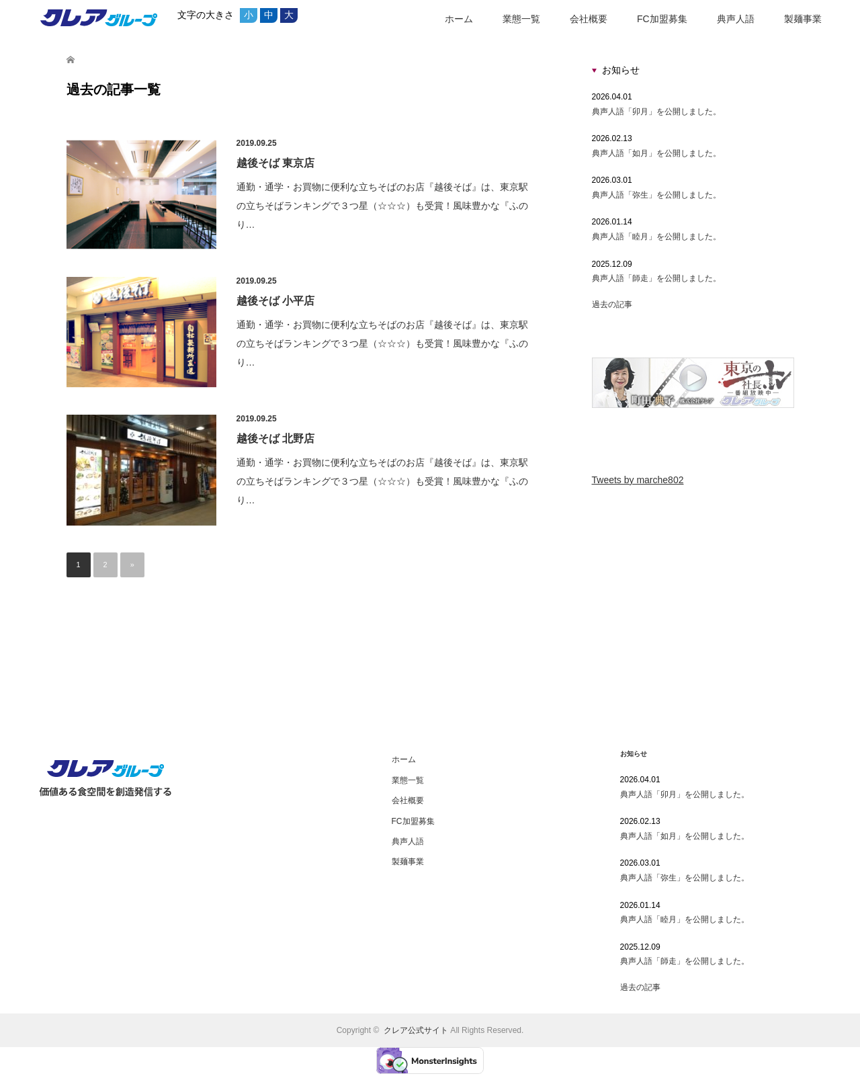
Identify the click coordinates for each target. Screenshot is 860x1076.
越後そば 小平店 (275, 300)
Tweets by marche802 (638, 479)
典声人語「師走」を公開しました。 (656, 278)
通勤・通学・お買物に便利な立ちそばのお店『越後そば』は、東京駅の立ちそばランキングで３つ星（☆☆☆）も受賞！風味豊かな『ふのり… (382, 205)
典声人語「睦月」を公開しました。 (656, 236)
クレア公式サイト (416, 1030)
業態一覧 (521, 18)
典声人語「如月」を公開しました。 (656, 153)
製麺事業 (803, 18)
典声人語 (736, 18)
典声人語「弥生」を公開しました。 (656, 195)
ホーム (459, 18)
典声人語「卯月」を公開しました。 (656, 111)
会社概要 (588, 18)
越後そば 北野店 (275, 438)
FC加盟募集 (662, 18)
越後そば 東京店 (275, 163)
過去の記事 (612, 304)
